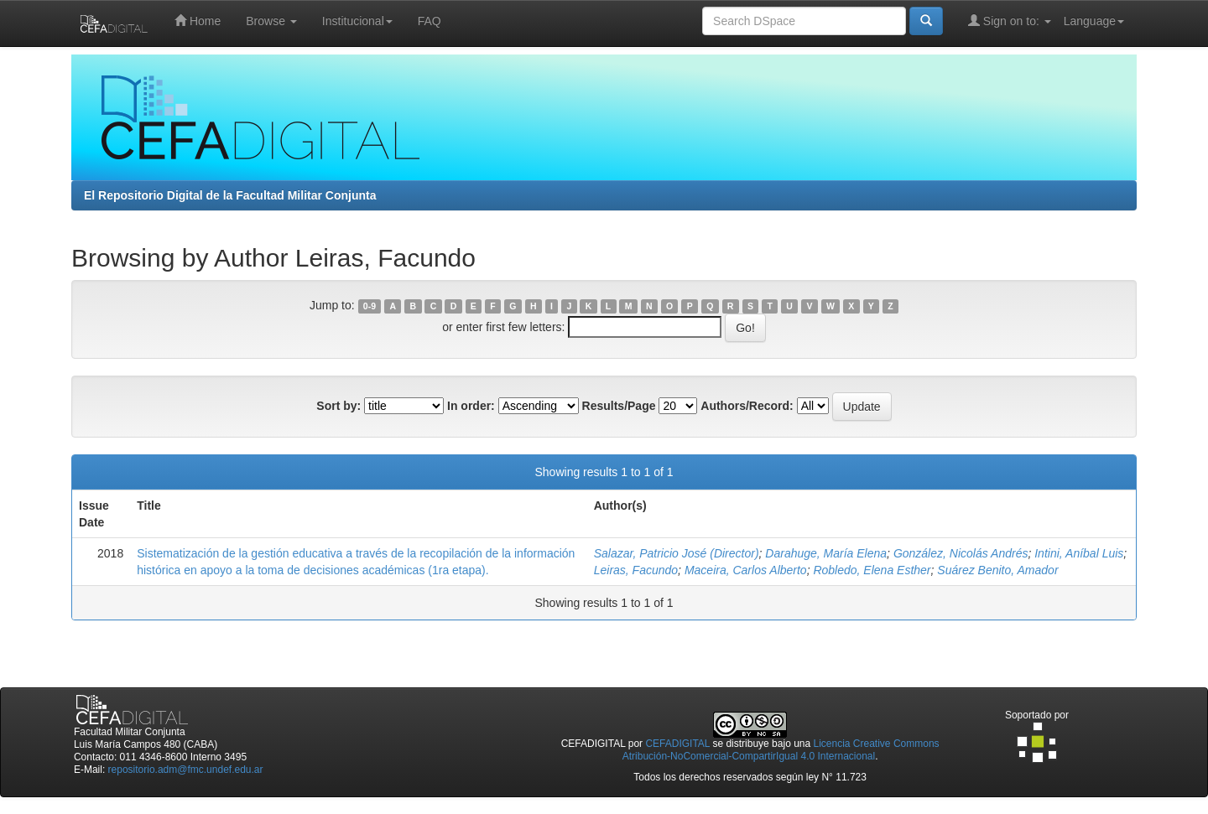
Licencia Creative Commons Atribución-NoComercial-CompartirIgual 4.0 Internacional (781, 750)
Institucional (357, 21)
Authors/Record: (746, 405)
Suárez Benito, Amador (997, 570)
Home (197, 20)
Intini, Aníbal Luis (1078, 553)
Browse (271, 21)
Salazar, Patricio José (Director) (676, 553)
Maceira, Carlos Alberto (746, 570)
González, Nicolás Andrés (960, 553)
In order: (471, 405)
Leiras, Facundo (636, 570)
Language (1094, 21)
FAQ (429, 21)
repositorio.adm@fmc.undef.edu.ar (185, 769)
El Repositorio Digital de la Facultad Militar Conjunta (230, 195)
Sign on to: (1009, 20)
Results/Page (619, 405)
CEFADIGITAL (677, 743)
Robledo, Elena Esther (871, 570)
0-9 (369, 306)
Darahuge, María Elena (826, 553)
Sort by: (338, 405)
